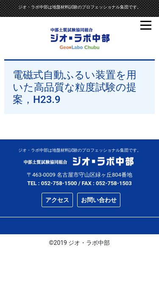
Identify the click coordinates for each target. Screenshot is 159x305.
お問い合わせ (99, 200)
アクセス (57, 200)
